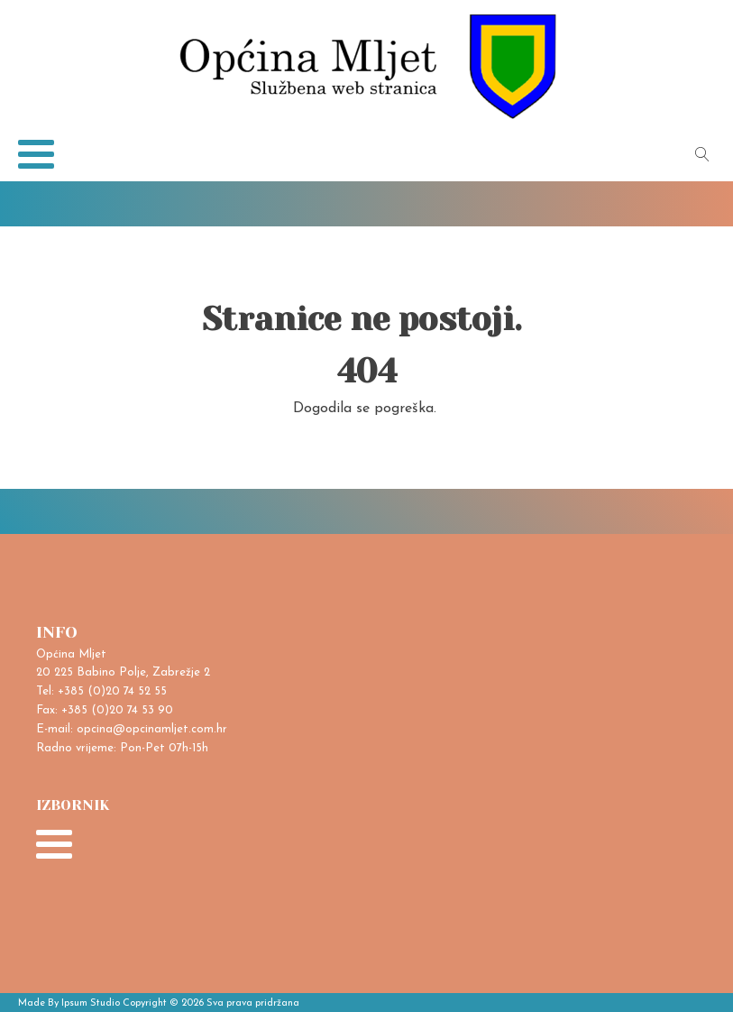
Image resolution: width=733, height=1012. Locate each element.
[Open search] (702, 154)
